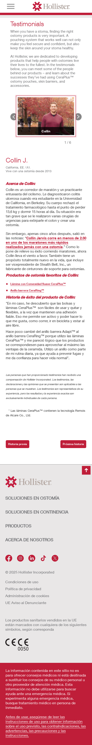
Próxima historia (78, 116)
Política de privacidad (23, 588)
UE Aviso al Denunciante (25, 602)
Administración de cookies (27, 595)
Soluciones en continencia (36, 511)
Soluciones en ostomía (32, 498)
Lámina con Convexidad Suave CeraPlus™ (38, 284)
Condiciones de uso (21, 582)
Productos (18, 525)
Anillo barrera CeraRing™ (27, 290)
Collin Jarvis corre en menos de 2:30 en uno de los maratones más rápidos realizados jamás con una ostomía (46, 242)
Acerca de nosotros (29, 539)
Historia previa (14, 116)
